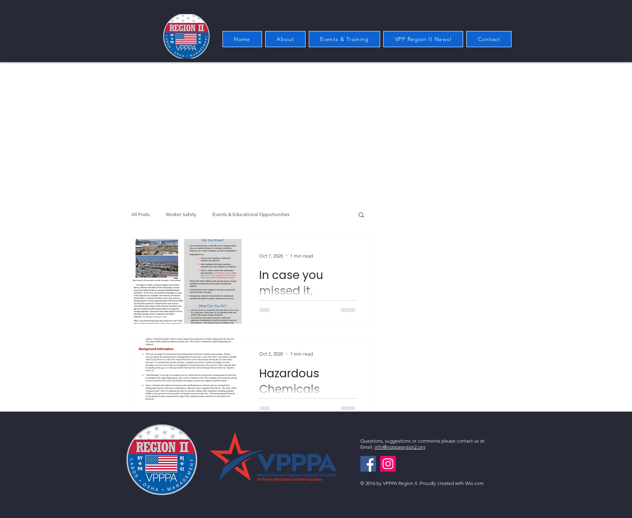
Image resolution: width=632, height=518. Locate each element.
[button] (361, 215)
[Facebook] (368, 464)
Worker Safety (181, 214)
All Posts (140, 214)
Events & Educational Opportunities (250, 214)
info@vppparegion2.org (399, 447)
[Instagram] (388, 464)
